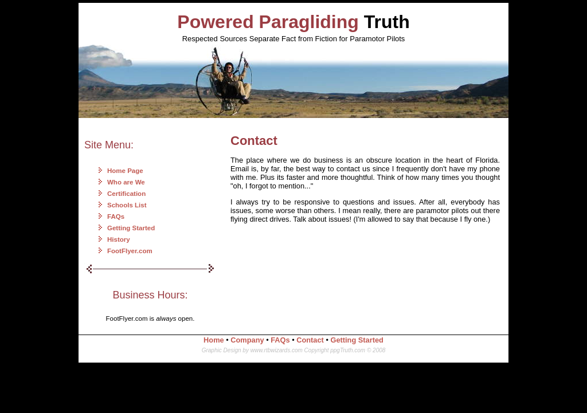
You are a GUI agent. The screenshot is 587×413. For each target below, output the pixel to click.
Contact (310, 340)
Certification (126, 193)
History (118, 239)
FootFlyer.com (129, 250)
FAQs (115, 216)
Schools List (126, 205)
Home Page (125, 170)
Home (214, 340)
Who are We (126, 182)
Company (247, 340)
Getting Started (131, 228)
